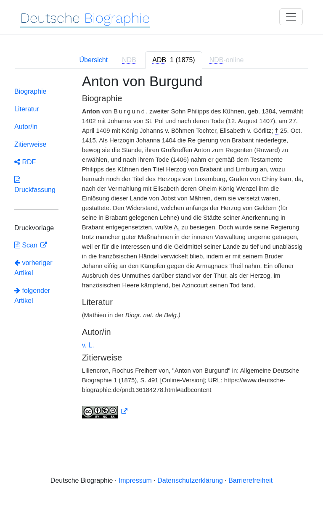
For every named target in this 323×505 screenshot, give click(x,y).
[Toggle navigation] (291, 16)
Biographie (30, 91)
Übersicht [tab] (93, 59)
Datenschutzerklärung (190, 480)
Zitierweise (30, 144)
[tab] (173, 60)
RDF (25, 162)
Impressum (135, 480)
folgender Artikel (32, 295)
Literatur (26, 109)
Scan (26, 245)
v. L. (88, 345)
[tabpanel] (161, 251)
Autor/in (25, 126)
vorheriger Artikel (33, 267)
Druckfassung (35, 184)
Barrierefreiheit (250, 480)
